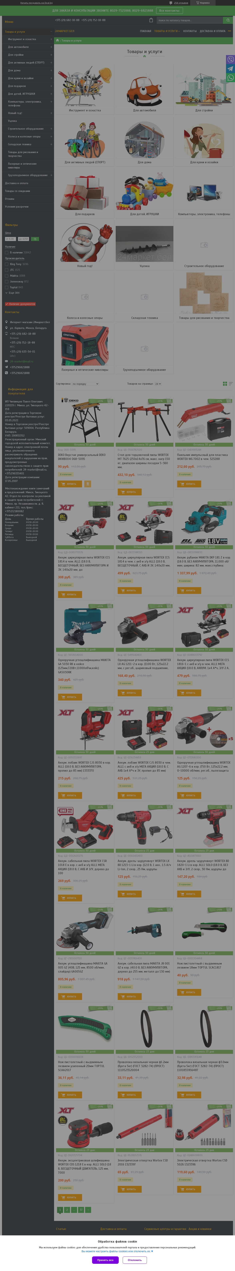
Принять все (105, 1260)
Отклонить (135, 1260)
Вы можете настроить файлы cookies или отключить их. (116, 1251)
